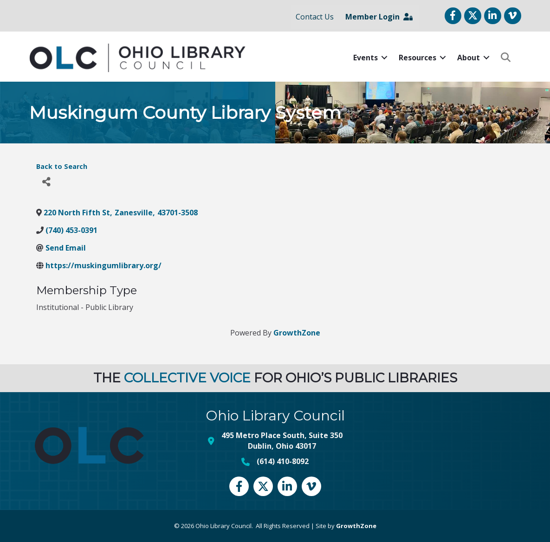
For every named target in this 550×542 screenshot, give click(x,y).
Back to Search (61, 166)
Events (365, 57)
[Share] (46, 182)
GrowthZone (296, 333)
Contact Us (315, 17)
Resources (417, 57)
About (468, 57)
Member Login (379, 17)
